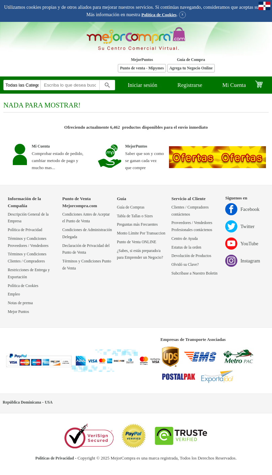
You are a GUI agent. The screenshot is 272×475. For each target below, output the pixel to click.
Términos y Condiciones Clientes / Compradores (27, 257)
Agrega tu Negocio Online (191, 68)
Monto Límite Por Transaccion (141, 233)
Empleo (14, 294)
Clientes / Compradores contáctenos (189, 211)
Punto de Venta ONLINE (136, 242)
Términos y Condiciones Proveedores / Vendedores (28, 242)
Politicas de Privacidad (54, 458)
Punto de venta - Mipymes (142, 68)
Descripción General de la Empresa (28, 218)
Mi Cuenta (234, 85)
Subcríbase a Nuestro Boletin (194, 273)
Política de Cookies (158, 14)
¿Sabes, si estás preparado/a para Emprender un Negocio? (140, 254)
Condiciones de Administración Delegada (87, 233)
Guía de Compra (191, 60)
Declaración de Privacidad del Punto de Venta (86, 249)
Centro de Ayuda (184, 238)
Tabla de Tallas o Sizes (135, 216)
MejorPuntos (142, 60)
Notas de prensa (20, 303)
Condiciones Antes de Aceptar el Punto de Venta (86, 218)
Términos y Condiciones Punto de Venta (86, 265)
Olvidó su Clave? (185, 264)
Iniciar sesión (142, 85)
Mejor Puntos (18, 312)
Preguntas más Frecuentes (137, 224)
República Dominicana (22, 402)
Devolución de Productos (191, 256)
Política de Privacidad (25, 230)
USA (49, 402)
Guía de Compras (130, 207)
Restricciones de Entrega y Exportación (29, 273)
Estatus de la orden (186, 247)
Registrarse (189, 85)
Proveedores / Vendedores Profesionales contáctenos (191, 226)
